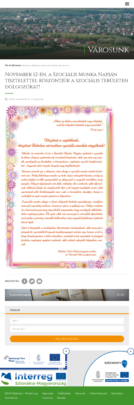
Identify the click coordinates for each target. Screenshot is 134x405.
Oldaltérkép (64, 393)
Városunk (26, 65)
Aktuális (61, 397)
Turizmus (47, 397)
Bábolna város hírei (41, 65)
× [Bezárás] (66, 351)
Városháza (117, 393)
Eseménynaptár (20, 294)
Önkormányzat (98, 393)
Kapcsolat (47, 393)
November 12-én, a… (61, 65)
